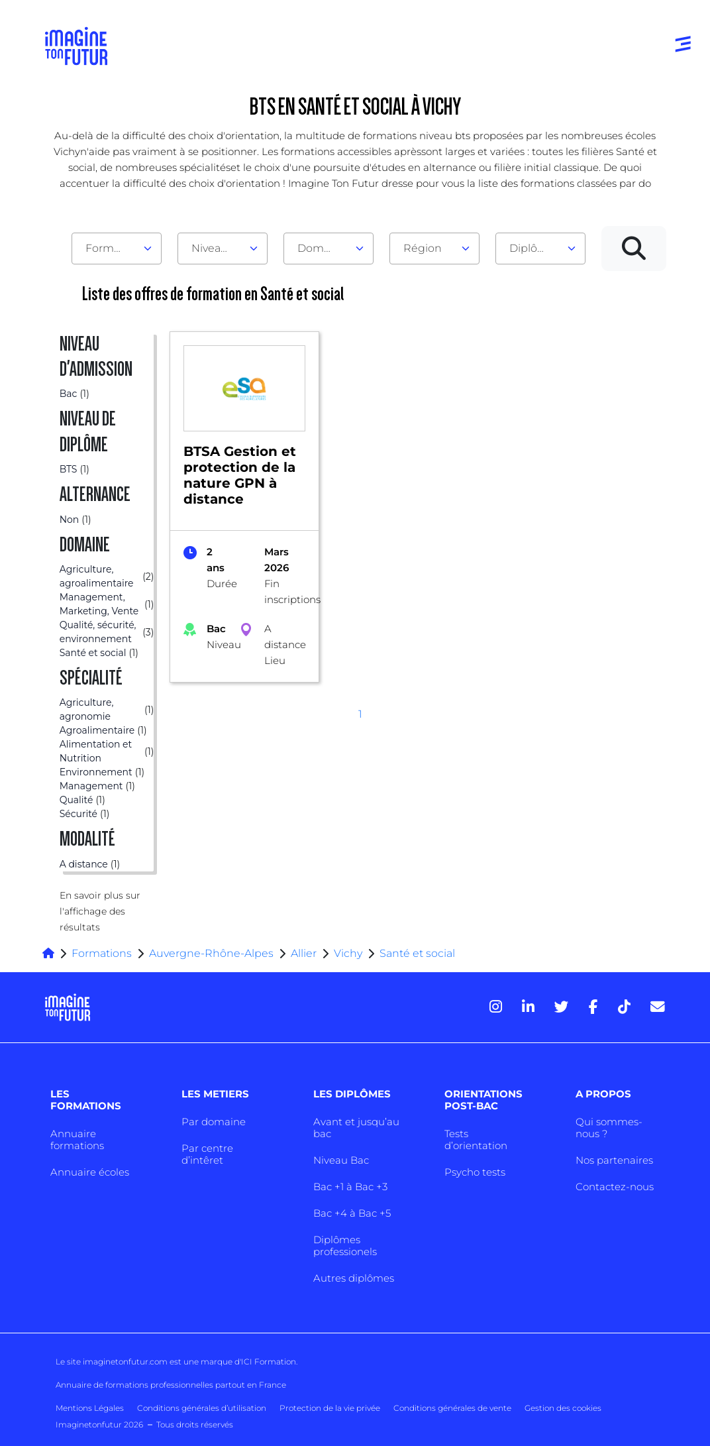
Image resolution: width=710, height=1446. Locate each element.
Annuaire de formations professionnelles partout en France (171, 1385)
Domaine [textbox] (321, 248)
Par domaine (213, 1121)
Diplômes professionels (345, 1245)
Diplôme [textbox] (532, 248)
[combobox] (117, 248)
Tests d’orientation (475, 1139)
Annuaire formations (77, 1139)
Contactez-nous (615, 1186)
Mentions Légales (90, 1408)
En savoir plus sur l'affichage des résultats (100, 911)
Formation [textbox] (111, 248)
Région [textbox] (422, 248)
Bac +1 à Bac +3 (350, 1186)
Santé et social (417, 953)
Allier (304, 953)
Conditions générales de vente (452, 1408)
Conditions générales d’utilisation (201, 1408)
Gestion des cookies (563, 1408)
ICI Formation (268, 1361)
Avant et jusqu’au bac (356, 1127)
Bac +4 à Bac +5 (352, 1213)
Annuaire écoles (89, 1172)
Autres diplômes (353, 1278)
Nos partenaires (614, 1160)
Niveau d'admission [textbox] (217, 248)
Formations (102, 953)
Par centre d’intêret (207, 1154)
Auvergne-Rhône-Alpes (211, 953)
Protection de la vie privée (329, 1408)
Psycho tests (474, 1172)
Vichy (348, 953)
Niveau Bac (341, 1160)
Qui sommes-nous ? (609, 1127)
